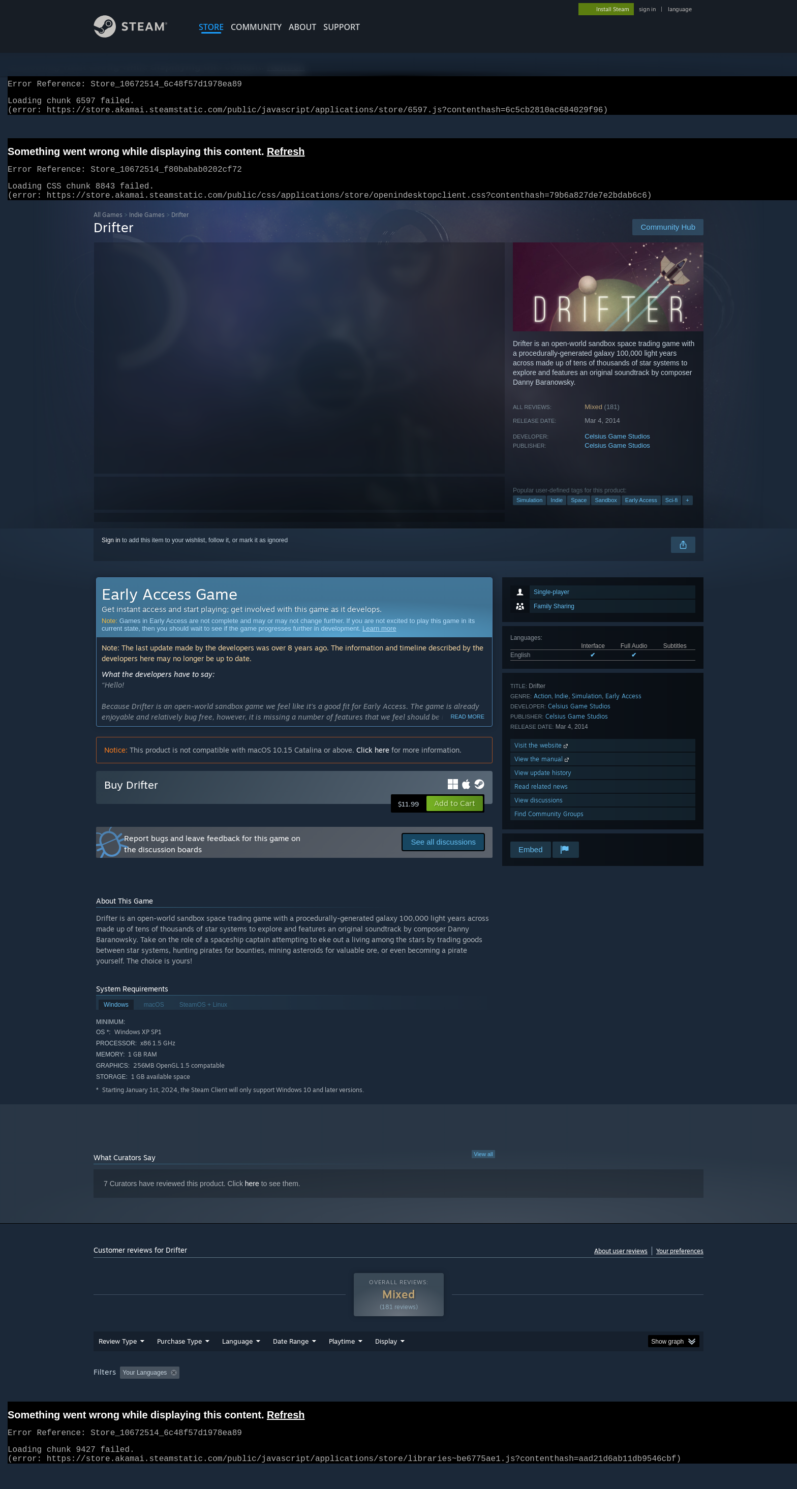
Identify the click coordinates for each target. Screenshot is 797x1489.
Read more (467, 729)
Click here (372, 762)
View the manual (542, 771)
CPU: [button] (536, 1391)
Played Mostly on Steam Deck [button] (399, 1391)
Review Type (118, 1360)
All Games (108, 227)
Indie (556, 512)
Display (386, 1360)
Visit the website (542, 757)
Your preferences (679, 1263)
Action (542, 708)
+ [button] (687, 512)
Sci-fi (671, 512)
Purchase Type (179, 1360)
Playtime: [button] (326, 1391)
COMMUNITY (256, 27)
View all (483, 1166)
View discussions (538, 812)
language (680, 9)
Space (579, 512)
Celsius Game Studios (617, 448)
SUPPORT (341, 27)
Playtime (342, 1360)
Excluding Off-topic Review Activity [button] (247, 1391)
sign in (647, 9)
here (252, 1196)
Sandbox (606, 512)
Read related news (541, 798)
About (302, 27)
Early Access (641, 512)
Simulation (529, 512)
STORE (211, 27)
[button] (454, 816)
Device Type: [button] (614, 1391)
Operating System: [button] (484, 1391)
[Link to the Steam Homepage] (138, 34)
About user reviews (621, 1263)
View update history (542, 785)
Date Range (291, 1360)
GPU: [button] (570, 1391)
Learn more (379, 640)
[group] (398, 1393)
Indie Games (147, 227)
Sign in (111, 552)
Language (237, 1360)
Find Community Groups (549, 826)
